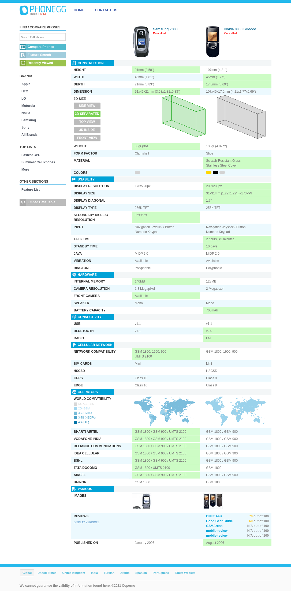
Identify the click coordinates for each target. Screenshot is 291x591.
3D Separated (87, 114)
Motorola (28, 106)
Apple (25, 84)
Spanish (141, 572)
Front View (87, 138)
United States (47, 572)
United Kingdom (73, 572)
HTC (24, 91)
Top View (87, 122)
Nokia (25, 113)
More (25, 169)
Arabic (124, 572)
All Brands (29, 135)
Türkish (109, 572)
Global (27, 572)
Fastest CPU (30, 155)
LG (23, 98)
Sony (25, 127)
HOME (79, 10)
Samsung (28, 120)
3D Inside (87, 130)
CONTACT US (106, 10)
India (94, 572)
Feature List (30, 189)
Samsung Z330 (165, 29)
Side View (87, 106)
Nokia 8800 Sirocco (240, 29)
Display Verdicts (86, 522)
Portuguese (161, 572)
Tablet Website (185, 572)
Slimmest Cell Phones (38, 162)
